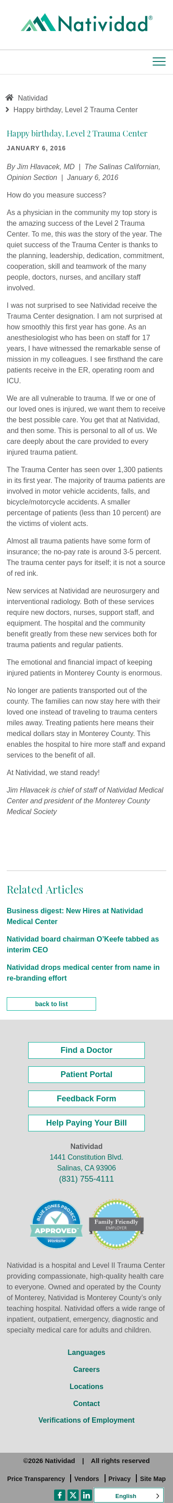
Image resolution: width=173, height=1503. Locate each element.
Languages (86, 1352)
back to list (51, 1004)
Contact (86, 1403)
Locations (87, 1386)
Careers (86, 1369)
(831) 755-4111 (86, 1178)
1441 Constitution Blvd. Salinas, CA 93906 (86, 1162)
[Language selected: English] (128, 1495)
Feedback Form (86, 1098)
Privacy (120, 1478)
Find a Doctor (87, 1050)
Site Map (153, 1478)
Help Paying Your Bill (86, 1122)
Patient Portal (86, 1074)
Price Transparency (36, 1478)
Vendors (86, 1478)
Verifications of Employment (86, 1420)
